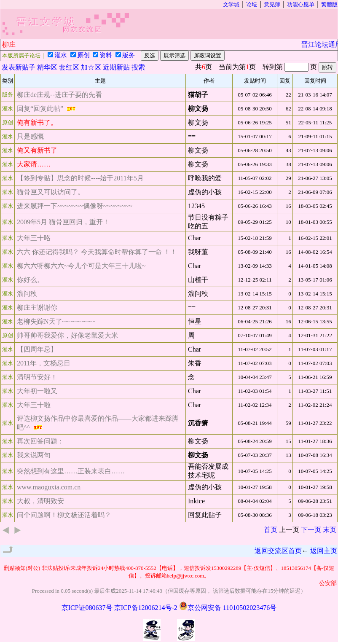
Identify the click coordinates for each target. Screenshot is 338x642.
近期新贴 (116, 67)
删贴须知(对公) (22, 568)
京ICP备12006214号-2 (145, 607)
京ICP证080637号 (87, 607)
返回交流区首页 (278, 550)
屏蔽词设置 (207, 55)
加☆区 (91, 67)
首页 (270, 529)
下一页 (311, 529)
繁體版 (329, 4)
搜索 (138, 67)
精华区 (47, 67)
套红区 (69, 67)
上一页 (289, 529)
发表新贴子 (18, 67)
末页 (329, 529)
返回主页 (323, 550)
